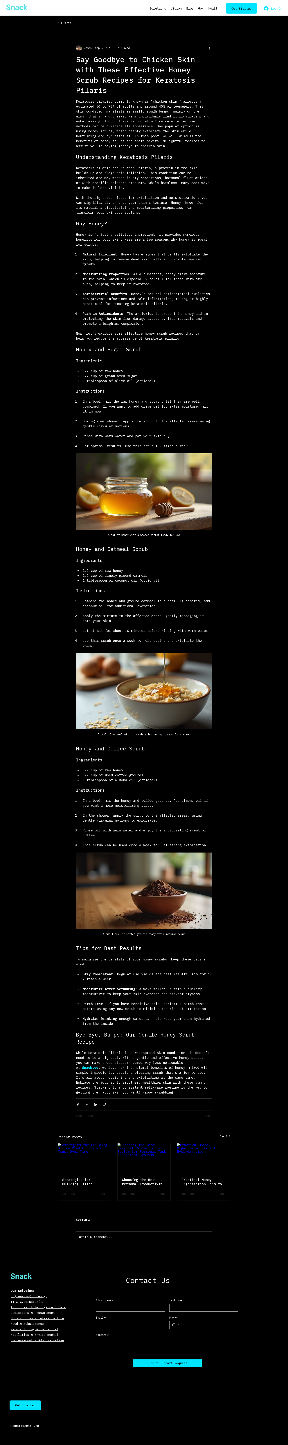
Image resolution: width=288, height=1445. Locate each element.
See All (225, 1136)
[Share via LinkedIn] (96, 1104)
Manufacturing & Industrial (34, 1329)
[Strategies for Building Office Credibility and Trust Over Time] (84, 1158)
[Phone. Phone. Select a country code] (175, 1325)
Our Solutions (23, 1290)
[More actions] (210, 48)
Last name (177, 1300)
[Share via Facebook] (78, 1104)
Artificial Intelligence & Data (38, 1307)
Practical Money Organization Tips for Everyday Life (202, 1182)
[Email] (129, 1325)
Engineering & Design (29, 1296)
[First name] (129, 1307)
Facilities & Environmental (34, 1334)
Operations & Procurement (33, 1312)
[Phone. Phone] (207, 1325)
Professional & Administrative (37, 1340)
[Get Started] (242, 8)
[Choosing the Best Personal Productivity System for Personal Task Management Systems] (144, 1158)
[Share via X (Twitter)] (87, 1104)
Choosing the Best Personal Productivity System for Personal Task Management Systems (143, 1182)
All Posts (64, 23)
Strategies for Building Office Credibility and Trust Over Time (83, 1182)
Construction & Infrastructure (37, 1318)
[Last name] (203, 1307)
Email (101, 1318)
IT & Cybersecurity (28, 1301)
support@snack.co (24, 1426)
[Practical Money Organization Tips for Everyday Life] (203, 1158)
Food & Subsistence (27, 1323)
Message (102, 1335)
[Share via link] (105, 1104)
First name (104, 1300)
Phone (173, 1317)
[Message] (167, 1346)
